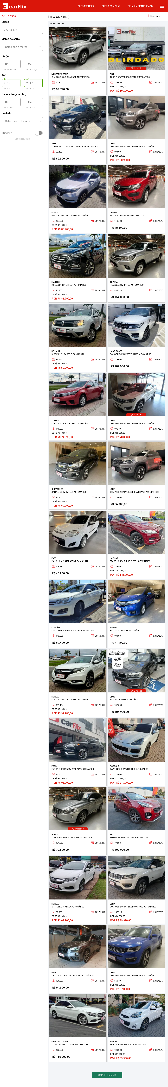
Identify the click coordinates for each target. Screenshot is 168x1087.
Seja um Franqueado (140, 6)
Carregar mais (107, 1075)
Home (52, 24)
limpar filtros (22, 139)
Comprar (60, 24)
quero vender (86, 6)
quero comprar (111, 6)
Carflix (14, 6)
